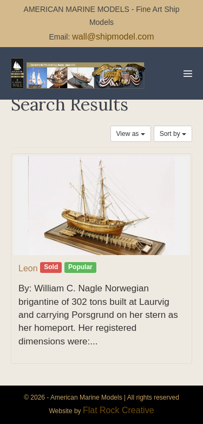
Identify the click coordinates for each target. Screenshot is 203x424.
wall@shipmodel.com (113, 36)
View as (130, 134)
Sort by (173, 134)
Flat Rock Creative (118, 410)
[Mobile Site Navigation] (188, 73)
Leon (28, 268)
